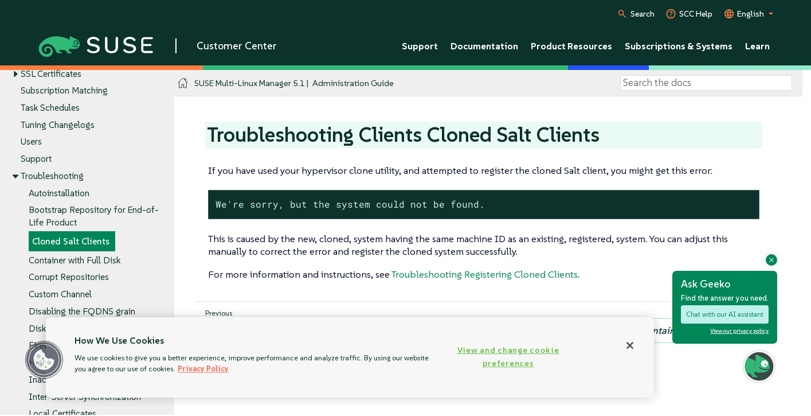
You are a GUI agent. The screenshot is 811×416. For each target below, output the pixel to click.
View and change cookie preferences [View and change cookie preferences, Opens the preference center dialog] (508, 356)
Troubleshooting (52, 175)
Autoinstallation (59, 193)
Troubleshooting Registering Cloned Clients (484, 274)
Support (36, 159)
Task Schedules (50, 107)
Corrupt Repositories (69, 277)
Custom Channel (60, 294)
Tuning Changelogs (58, 124)
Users (31, 142)
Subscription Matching (64, 90)
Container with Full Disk (74, 260)
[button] (44, 359)
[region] (350, 357)
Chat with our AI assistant (724, 314)
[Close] (629, 345)
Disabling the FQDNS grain (82, 311)
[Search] (706, 83)
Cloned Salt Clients (70, 241)
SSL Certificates (51, 73)
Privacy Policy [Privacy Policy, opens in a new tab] (203, 369)
